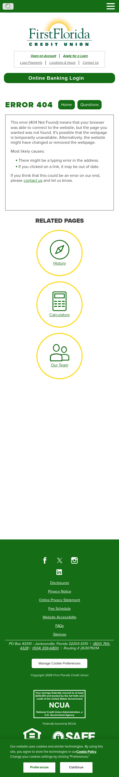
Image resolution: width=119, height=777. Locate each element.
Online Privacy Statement (59, 600)
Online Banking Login (56, 78)
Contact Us (91, 63)
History (59, 263)
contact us (33, 180)
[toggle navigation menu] (108, 6)
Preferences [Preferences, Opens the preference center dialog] (39, 770)
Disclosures (59, 583)
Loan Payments (31, 63)
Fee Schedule (59, 608)
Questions (89, 104)
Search (8, 6)
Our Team (59, 365)
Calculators (59, 315)
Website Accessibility (59, 617)
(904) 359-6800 (45, 648)
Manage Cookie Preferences (59, 663)
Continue (76, 770)
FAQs (59, 626)
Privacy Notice (59, 591)
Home (66, 104)
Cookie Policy (86, 755)
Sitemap (59, 634)
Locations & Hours (62, 63)
